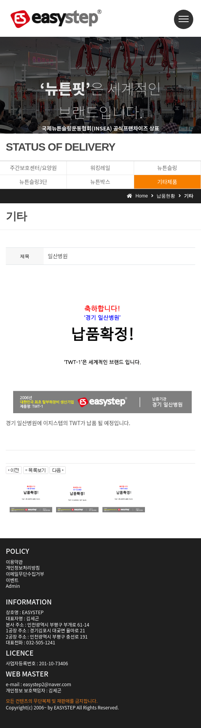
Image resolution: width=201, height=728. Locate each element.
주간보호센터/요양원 (33, 168)
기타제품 (167, 181)
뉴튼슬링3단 (33, 181)
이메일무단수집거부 (25, 573)
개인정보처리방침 (23, 567)
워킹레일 (100, 168)
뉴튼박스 (100, 181)
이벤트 (12, 580)
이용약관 (14, 561)
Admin (13, 585)
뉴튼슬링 (167, 168)
